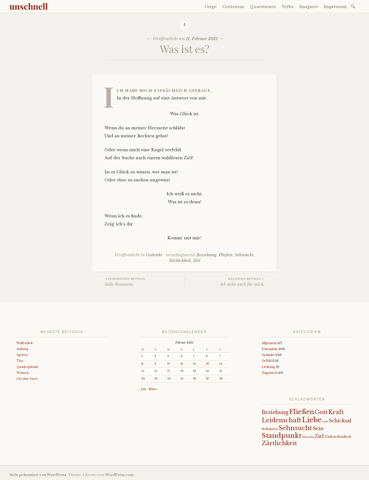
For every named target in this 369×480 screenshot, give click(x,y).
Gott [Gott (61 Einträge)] (321, 412)
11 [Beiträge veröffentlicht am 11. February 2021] (181, 363)
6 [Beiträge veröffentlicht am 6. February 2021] (207, 356)
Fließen (226, 254)
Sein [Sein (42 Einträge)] (318, 428)
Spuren (22, 355)
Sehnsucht (244, 254)
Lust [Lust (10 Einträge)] (325, 421)
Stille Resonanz (144, 282)
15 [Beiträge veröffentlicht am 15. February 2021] (142, 371)
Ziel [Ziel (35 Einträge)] (319, 436)
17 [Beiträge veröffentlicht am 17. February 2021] (168, 371)
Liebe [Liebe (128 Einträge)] (311, 420)
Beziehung (206, 254)
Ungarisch (269, 372)
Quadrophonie (27, 367)
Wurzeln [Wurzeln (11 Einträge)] (308, 437)
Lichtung (268, 367)
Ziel (196, 260)
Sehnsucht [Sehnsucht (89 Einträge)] (295, 428)
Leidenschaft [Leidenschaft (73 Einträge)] (281, 420)
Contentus (233, 6)
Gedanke (154, 254)
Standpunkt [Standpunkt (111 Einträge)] (281, 435)
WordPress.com (119, 475)
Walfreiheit (24, 343)
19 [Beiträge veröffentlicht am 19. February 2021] (194, 371)
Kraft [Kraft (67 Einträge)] (336, 412)
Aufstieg (22, 349)
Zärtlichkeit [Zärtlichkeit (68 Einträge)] (279, 443)
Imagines (308, 6)
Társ (19, 360)
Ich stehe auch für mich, (225, 282)
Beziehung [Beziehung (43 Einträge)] (275, 412)
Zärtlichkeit (180, 260)
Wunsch (22, 372)
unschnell (28, 6)
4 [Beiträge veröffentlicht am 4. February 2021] (181, 356)
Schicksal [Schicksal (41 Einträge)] (340, 421)
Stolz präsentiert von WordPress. (38, 475)
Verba (287, 6)
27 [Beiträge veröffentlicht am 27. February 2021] (207, 378)
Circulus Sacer (27, 378)
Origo (211, 6)
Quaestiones (263, 6)
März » (154, 389)
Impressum (335, 6)
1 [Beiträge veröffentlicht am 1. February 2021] (142, 356)
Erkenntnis (270, 349)
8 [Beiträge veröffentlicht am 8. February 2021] (142, 363)
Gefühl (267, 360)
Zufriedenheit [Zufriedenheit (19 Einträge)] (338, 436)
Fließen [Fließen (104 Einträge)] (301, 412)
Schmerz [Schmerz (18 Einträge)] (270, 429)
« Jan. (143, 389)
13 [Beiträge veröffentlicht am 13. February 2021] (207, 363)
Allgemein (269, 343)
